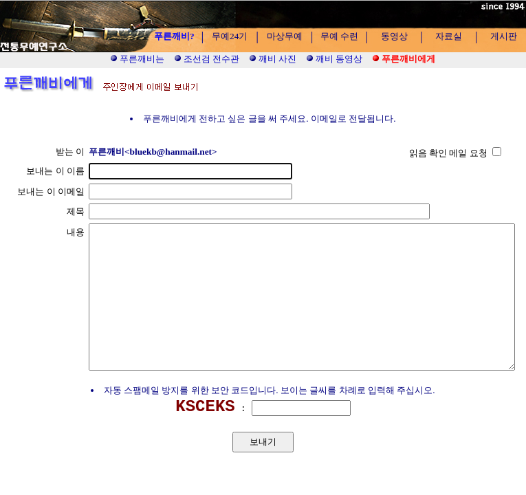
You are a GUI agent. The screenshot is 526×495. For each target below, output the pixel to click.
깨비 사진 (273, 59)
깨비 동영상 (334, 59)
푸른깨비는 (137, 59)
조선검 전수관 (207, 59)
